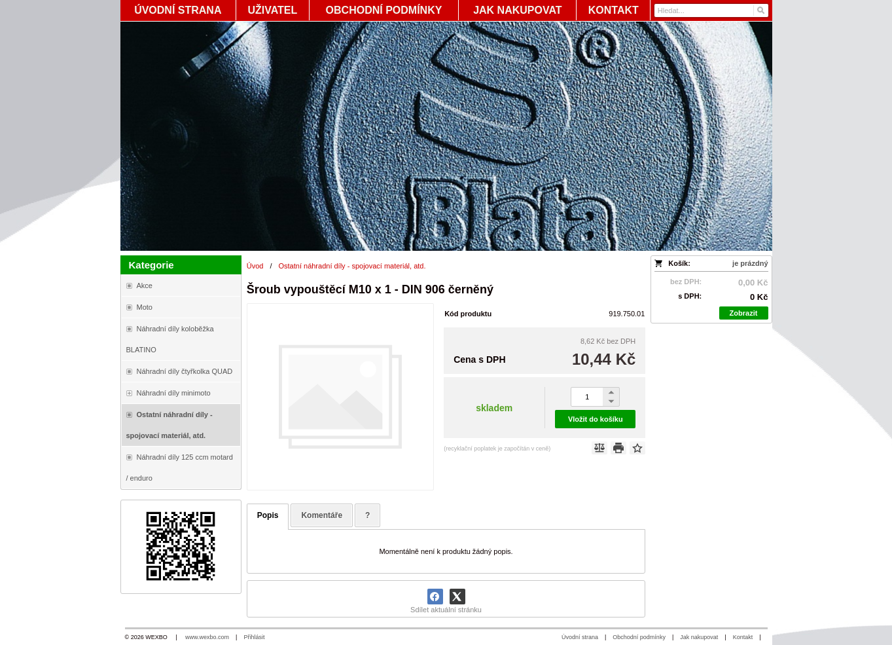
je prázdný (750, 263)
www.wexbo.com (207, 637)
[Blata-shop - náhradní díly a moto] (446, 136)
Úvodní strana (580, 637)
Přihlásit (253, 637)
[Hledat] (760, 10)
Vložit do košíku (595, 419)
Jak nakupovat (699, 637)
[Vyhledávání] (711, 10)
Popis (268, 515)
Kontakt (743, 637)
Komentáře (321, 515)
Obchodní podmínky (639, 637)
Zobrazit (744, 313)
